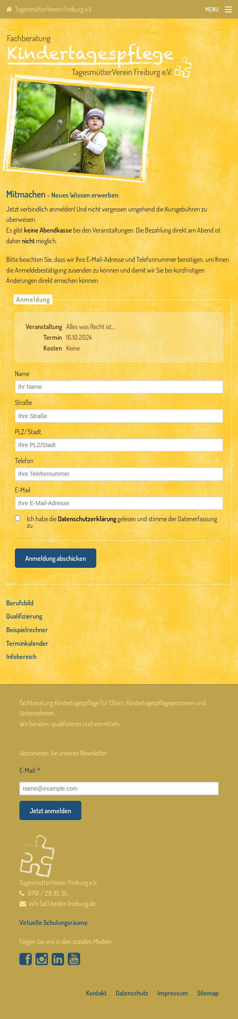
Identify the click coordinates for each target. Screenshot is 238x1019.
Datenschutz (132, 993)
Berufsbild (19, 603)
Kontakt (96, 993)
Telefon (24, 460)
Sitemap (208, 993)
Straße (23, 402)
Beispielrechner (27, 630)
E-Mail (22, 490)
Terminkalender (27, 643)
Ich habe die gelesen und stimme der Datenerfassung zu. (122, 522)
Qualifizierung (24, 616)
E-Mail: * (29, 770)
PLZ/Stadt (28, 431)
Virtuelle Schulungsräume (53, 922)
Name (22, 373)
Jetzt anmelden (50, 811)
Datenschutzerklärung (87, 519)
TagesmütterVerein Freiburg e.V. (49, 9)
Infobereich (21, 656)
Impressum (172, 993)
